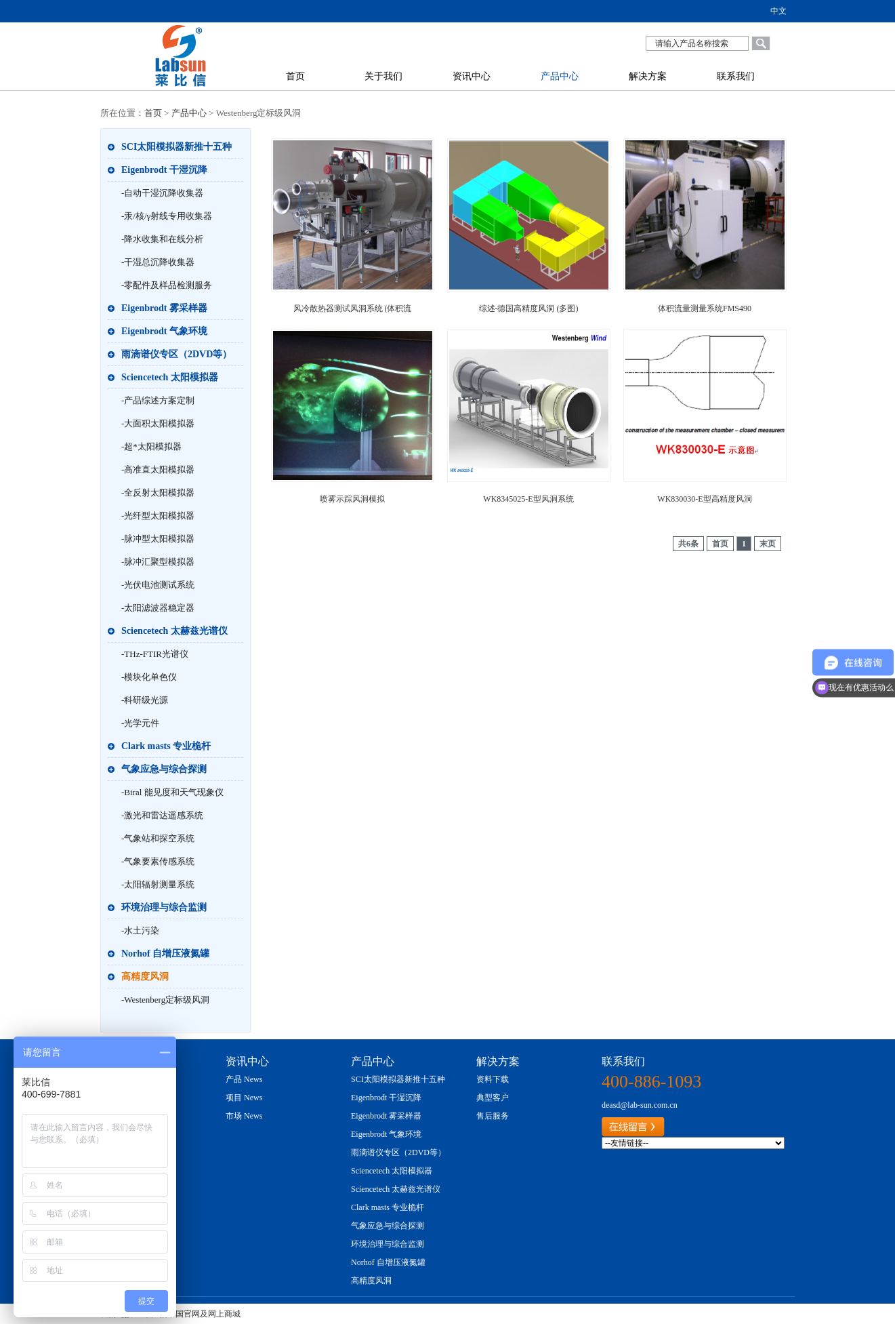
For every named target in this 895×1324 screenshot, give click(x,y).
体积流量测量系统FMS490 (704, 308)
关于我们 (383, 76)
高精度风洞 (145, 976)
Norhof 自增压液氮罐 (165, 953)
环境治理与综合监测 (164, 907)
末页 (767, 543)
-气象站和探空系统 (157, 838)
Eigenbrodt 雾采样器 (164, 308)
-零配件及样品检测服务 (166, 285)
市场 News (244, 1116)
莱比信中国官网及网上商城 (192, 1314)
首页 (295, 76)
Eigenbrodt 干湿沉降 (164, 170)
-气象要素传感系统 (157, 861)
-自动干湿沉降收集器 (162, 193)
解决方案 (648, 76)
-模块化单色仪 (149, 677)
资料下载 (492, 1079)
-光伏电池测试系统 (157, 585)
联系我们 (736, 76)
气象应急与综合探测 (164, 769)
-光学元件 (140, 723)
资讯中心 (472, 76)
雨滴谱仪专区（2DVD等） (176, 354)
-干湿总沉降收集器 (157, 262)
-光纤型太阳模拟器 (157, 515)
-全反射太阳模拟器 (157, 492)
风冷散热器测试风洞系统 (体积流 (352, 308)
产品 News (244, 1079)
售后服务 (492, 1116)
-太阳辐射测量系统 (157, 884)
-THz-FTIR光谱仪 (154, 654)
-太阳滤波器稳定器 (157, 608)
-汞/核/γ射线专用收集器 (166, 216)
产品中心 (560, 76)
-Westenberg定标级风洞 (165, 1000)
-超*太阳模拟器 (151, 446)
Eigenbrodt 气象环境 (164, 331)
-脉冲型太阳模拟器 (157, 539)
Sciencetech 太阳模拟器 (169, 377)
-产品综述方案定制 (157, 400)
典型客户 (492, 1097)
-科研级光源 (144, 700)
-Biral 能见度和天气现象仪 (172, 792)
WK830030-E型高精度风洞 (704, 499)
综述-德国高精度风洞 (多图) (529, 308)
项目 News (244, 1097)
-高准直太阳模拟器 (157, 469)
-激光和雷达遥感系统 (162, 815)
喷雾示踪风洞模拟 (352, 499)
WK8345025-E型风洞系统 (528, 499)
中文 (778, 11)
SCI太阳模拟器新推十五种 (176, 147)
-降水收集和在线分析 (162, 239)
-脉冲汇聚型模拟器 (157, 562)
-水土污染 (140, 930)
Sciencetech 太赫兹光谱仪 (174, 631)
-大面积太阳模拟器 (157, 423)
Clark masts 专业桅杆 (166, 746)
